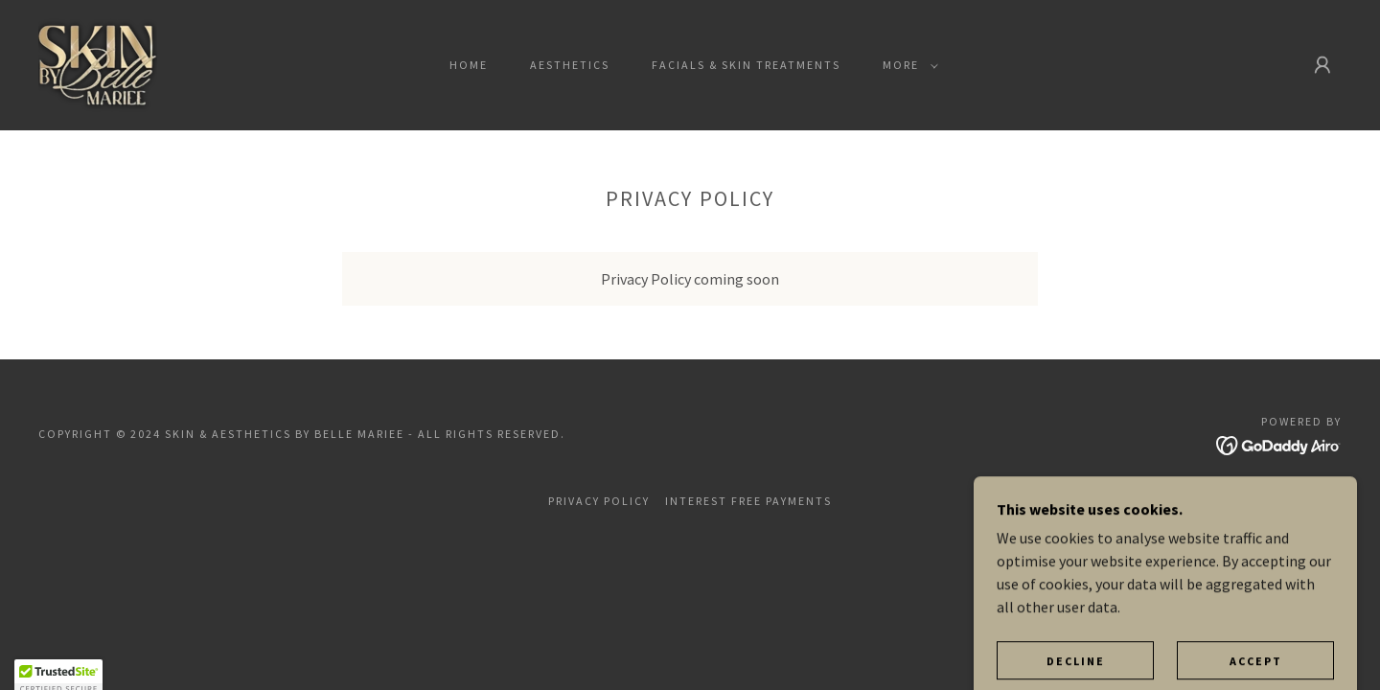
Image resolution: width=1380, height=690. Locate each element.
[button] (906, 65)
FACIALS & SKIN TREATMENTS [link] (746, 65)
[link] (97, 63)
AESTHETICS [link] (570, 65)
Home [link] (468, 65)
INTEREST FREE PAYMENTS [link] (748, 501)
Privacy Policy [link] (599, 501)
